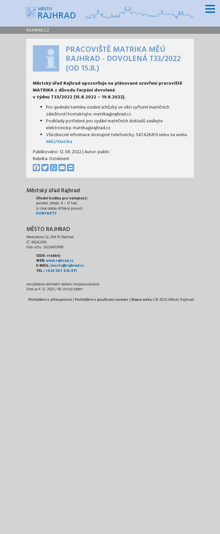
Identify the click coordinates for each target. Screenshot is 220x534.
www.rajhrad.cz (60, 261)
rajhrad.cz (37, 30)
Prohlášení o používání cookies (101, 300)
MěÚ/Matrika (59, 142)
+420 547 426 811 (61, 271)
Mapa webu (141, 300)
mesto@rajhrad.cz (67, 266)
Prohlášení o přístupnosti (50, 300)
